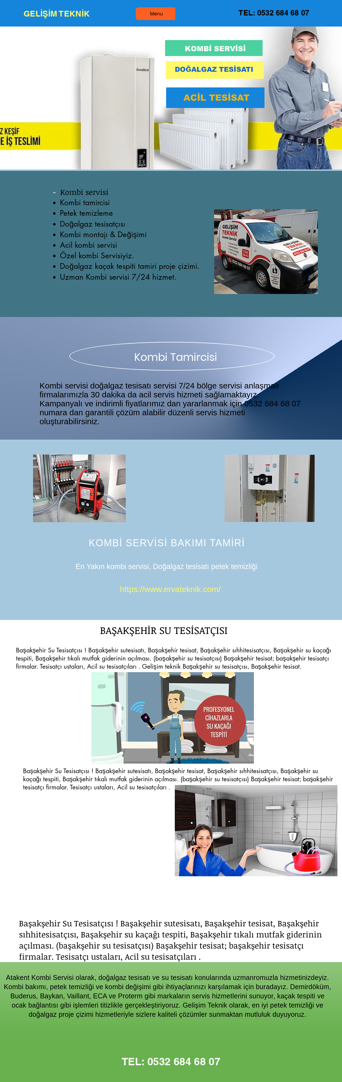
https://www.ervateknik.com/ (170, 589)
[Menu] (156, 13)
